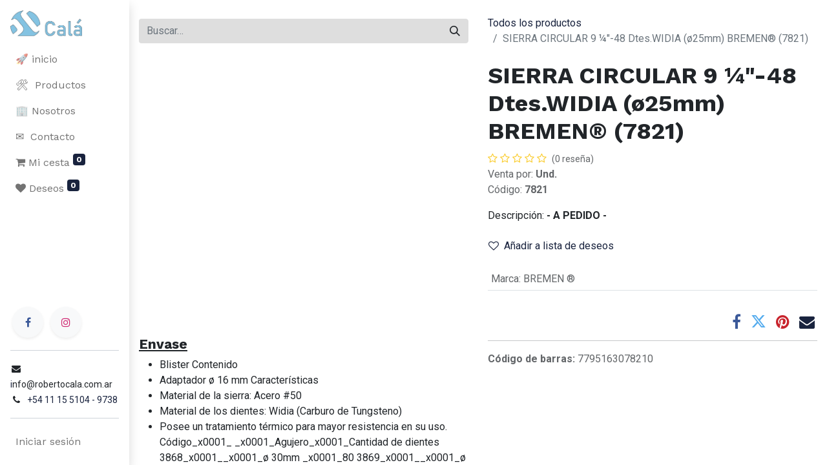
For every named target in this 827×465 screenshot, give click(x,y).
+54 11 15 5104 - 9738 (72, 400)
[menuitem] (64, 59)
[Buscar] (454, 31)
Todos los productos (534, 23)
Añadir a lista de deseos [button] (551, 246)
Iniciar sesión (48, 441)
